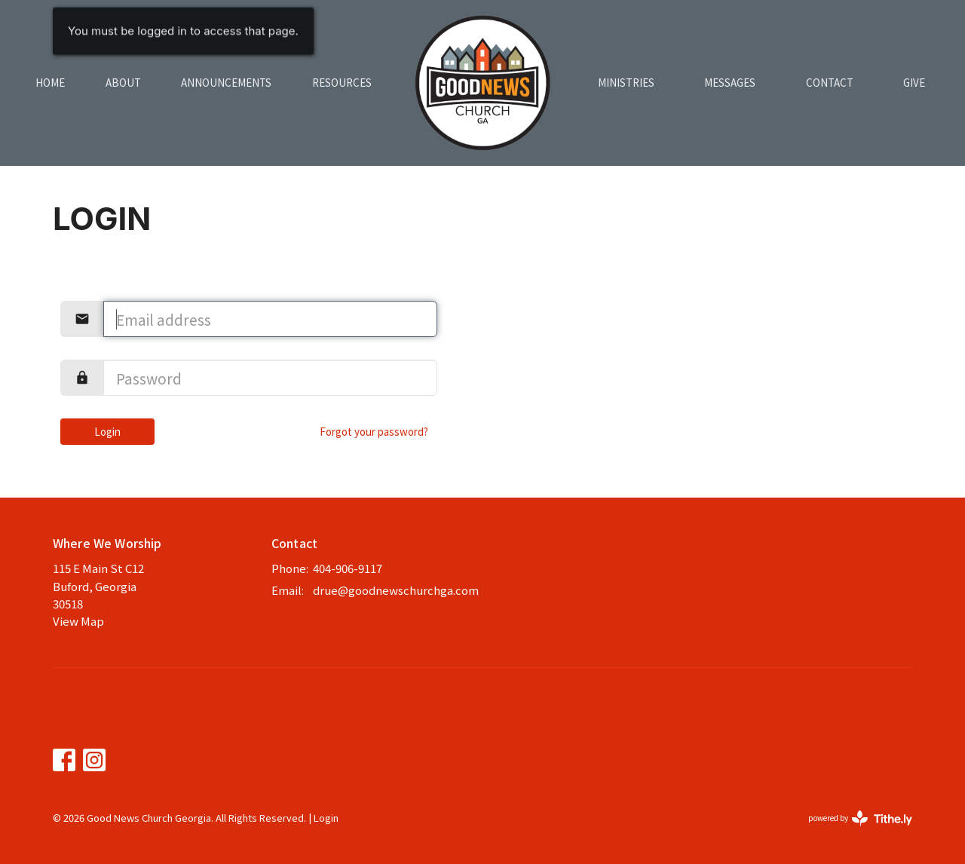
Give (914, 82)
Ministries (626, 82)
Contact (829, 82)
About (123, 82)
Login (107, 431)
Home (50, 82)
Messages (729, 82)
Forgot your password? (374, 431)
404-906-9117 (347, 568)
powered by (860, 818)
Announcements (226, 82)
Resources (342, 82)
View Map (78, 621)
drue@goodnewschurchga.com (396, 590)
